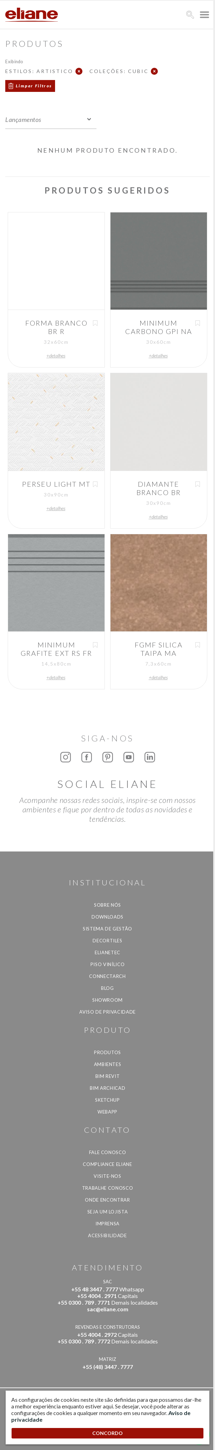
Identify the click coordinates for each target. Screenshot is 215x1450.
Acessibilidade (107, 1235)
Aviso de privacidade (107, 1012)
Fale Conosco (107, 1152)
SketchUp (107, 1100)
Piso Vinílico (107, 964)
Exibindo (14, 61)
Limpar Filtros (34, 85)
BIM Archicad (108, 1088)
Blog (107, 988)
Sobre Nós (107, 905)
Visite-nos (107, 1176)
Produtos (107, 1052)
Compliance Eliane (107, 1164)
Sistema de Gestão (107, 928)
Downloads (107, 917)
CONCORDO (107, 1433)
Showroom (107, 1000)
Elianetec (107, 952)
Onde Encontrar (107, 1200)
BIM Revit (107, 1076)
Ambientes (107, 1064)
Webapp (107, 1112)
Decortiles (107, 940)
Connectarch (107, 976)
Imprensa (107, 1223)
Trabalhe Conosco (107, 1188)
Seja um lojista (107, 1212)
